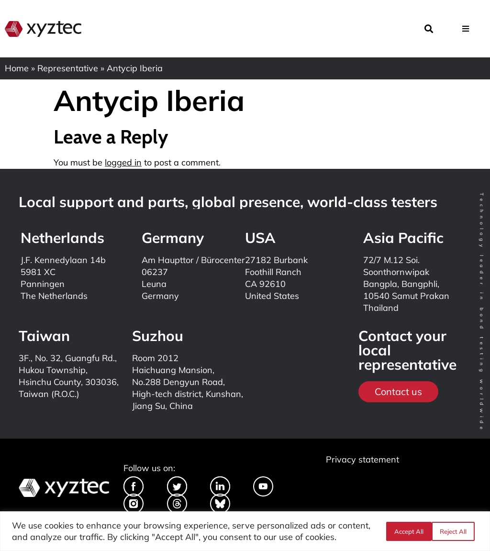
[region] (245, 531)
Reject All (407, 531)
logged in (123, 162)
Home (17, 68)
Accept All (455, 531)
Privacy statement (362, 459)
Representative (67, 68)
